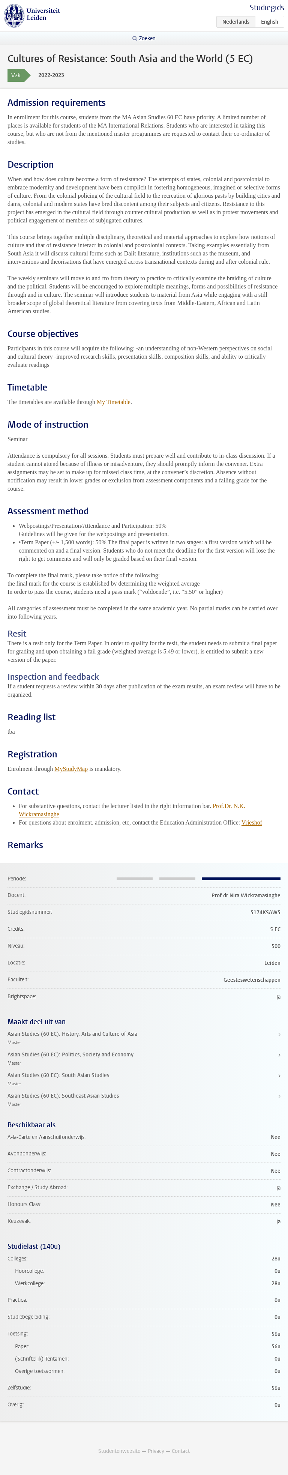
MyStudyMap (71, 769)
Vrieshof (252, 822)
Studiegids (267, 8)
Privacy (156, 1451)
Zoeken (147, 38)
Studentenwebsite (119, 1451)
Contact (181, 1451)
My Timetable (113, 402)
